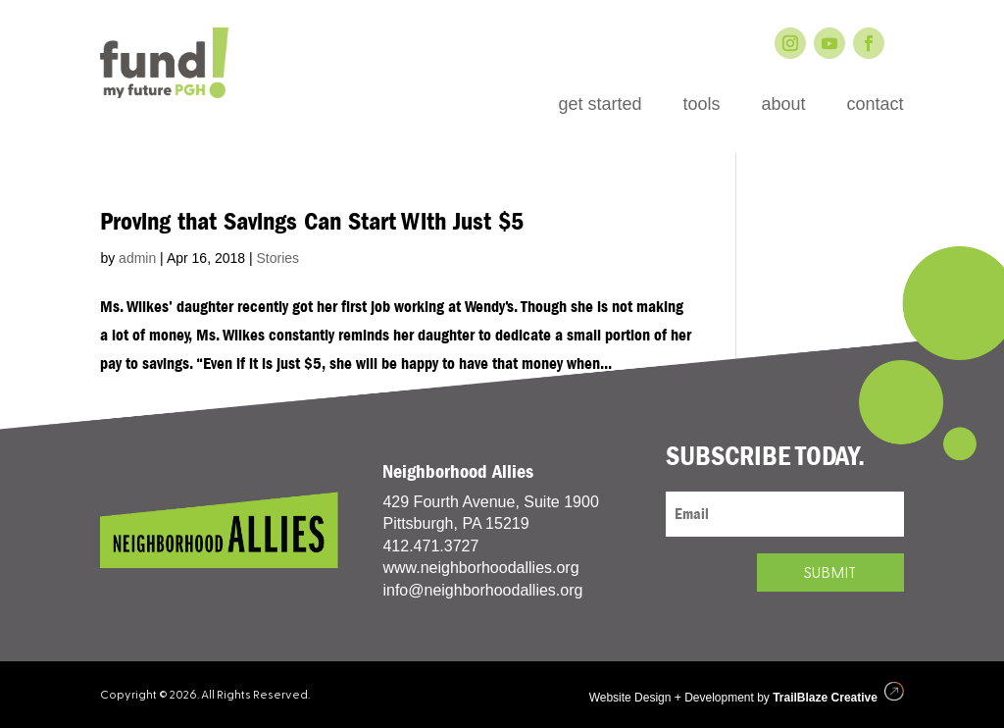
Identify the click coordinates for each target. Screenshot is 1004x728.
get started (599, 105)
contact (875, 105)
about (783, 105)
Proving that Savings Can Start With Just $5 (312, 221)
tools (701, 105)
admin (137, 258)
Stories (277, 258)
